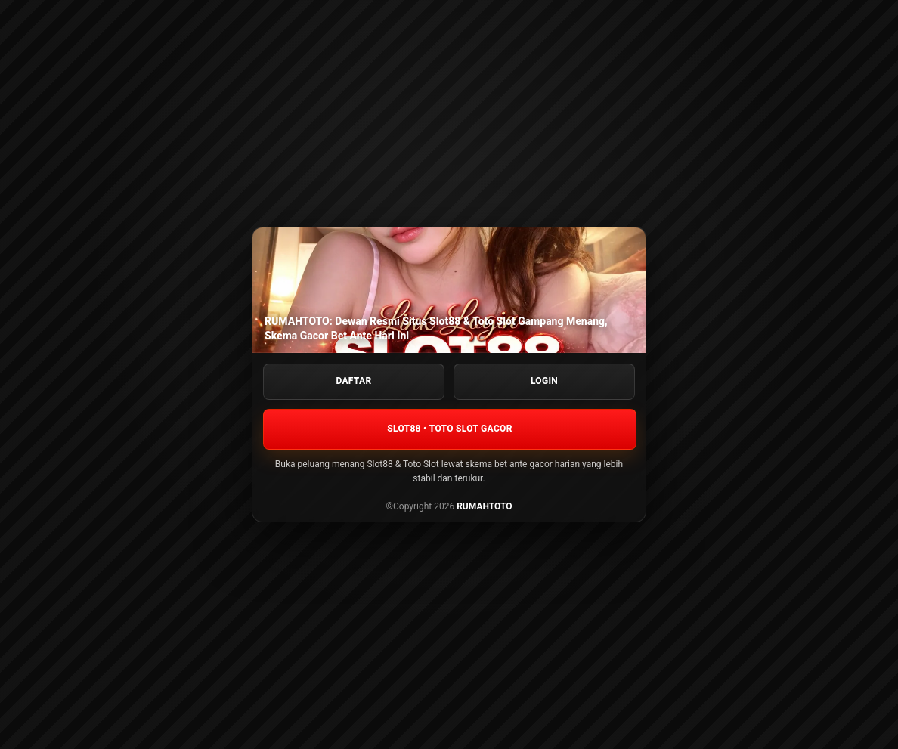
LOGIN (544, 381)
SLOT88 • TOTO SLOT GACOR (449, 428)
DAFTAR (354, 381)
